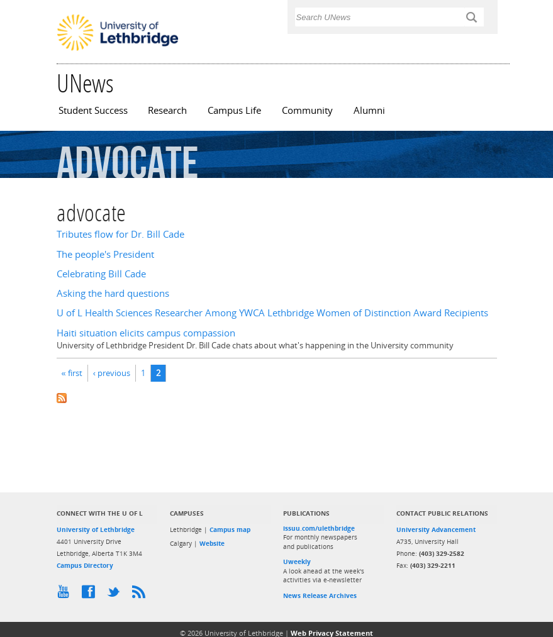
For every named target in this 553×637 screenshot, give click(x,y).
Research (167, 110)
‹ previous (111, 373)
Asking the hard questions (113, 293)
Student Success (93, 110)
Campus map (229, 529)
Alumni (369, 110)
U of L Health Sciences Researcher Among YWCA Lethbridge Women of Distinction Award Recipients (272, 312)
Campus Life (234, 110)
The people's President (105, 254)
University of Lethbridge (96, 529)
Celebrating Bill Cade (101, 273)
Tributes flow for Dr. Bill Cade (120, 234)
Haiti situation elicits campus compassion (146, 333)
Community (307, 110)
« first (72, 373)
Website (212, 543)
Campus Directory (85, 565)
